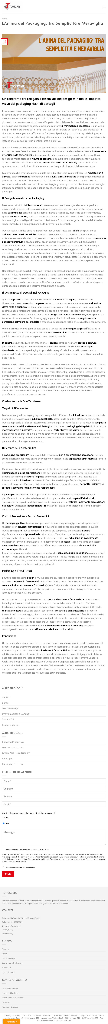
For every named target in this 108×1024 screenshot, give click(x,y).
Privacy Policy (7, 929)
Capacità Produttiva (13, 741)
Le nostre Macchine (12, 747)
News (4, 19)
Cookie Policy (7, 933)
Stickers (6, 697)
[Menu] (104, 6)
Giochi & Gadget (10, 708)
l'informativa (50, 854)
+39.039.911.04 (77, 1015)
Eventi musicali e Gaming (15, 713)
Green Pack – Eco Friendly (16, 752)
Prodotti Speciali (11, 724)
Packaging (7, 758)
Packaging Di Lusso (12, 764)
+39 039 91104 (16, 922)
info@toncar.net (13, 926)
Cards (5, 702)
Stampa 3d (8, 719)
